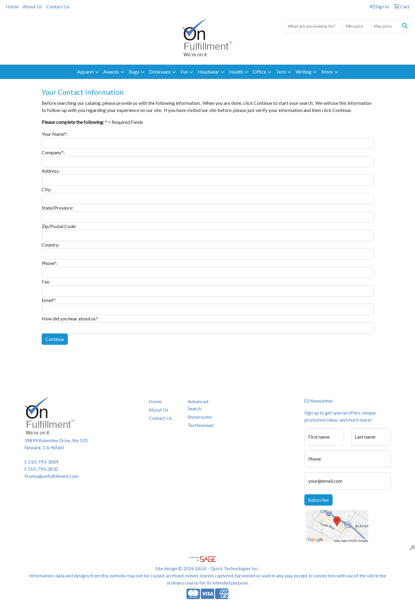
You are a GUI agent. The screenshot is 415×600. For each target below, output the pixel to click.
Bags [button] (134, 71)
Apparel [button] (85, 71)
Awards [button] (111, 71)
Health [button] (236, 71)
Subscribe (318, 500)
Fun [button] (184, 71)
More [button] (327, 71)
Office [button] (259, 71)
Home (12, 6)
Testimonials (201, 425)
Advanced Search (198, 404)
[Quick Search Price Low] (357, 26)
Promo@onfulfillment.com (51, 476)
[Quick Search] (311, 26)
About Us (32, 6)
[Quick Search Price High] (385, 26)
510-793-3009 (43, 462)
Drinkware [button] (160, 71)
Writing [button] (303, 71)
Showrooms (200, 417)
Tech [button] (281, 71)
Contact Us (58, 6)
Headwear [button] (208, 71)
